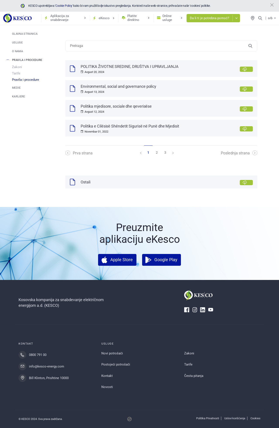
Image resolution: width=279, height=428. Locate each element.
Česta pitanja (193, 376)
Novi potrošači (112, 353)
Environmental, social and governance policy (118, 86)
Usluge (17, 42)
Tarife (16, 73)
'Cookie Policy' (63, 5)
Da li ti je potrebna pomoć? (209, 18)
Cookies (255, 418)
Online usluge (167, 18)
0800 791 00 (37, 355)
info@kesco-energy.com (46, 366)
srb (270, 18)
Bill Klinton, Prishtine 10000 (49, 378)
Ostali (85, 182)
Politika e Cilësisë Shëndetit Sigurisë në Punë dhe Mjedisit (130, 126)
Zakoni (17, 67)
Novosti (107, 387)
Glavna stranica (24, 33)
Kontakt (107, 376)
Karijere (18, 96)
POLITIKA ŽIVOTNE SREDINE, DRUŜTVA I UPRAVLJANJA (130, 66)
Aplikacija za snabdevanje (59, 18)
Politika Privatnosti (207, 418)
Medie (16, 87)
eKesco (104, 18)
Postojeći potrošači (115, 364)
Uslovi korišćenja (234, 418)
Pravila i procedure (27, 60)
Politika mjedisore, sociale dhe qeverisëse (116, 106)
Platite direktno (133, 18)
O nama (17, 51)
